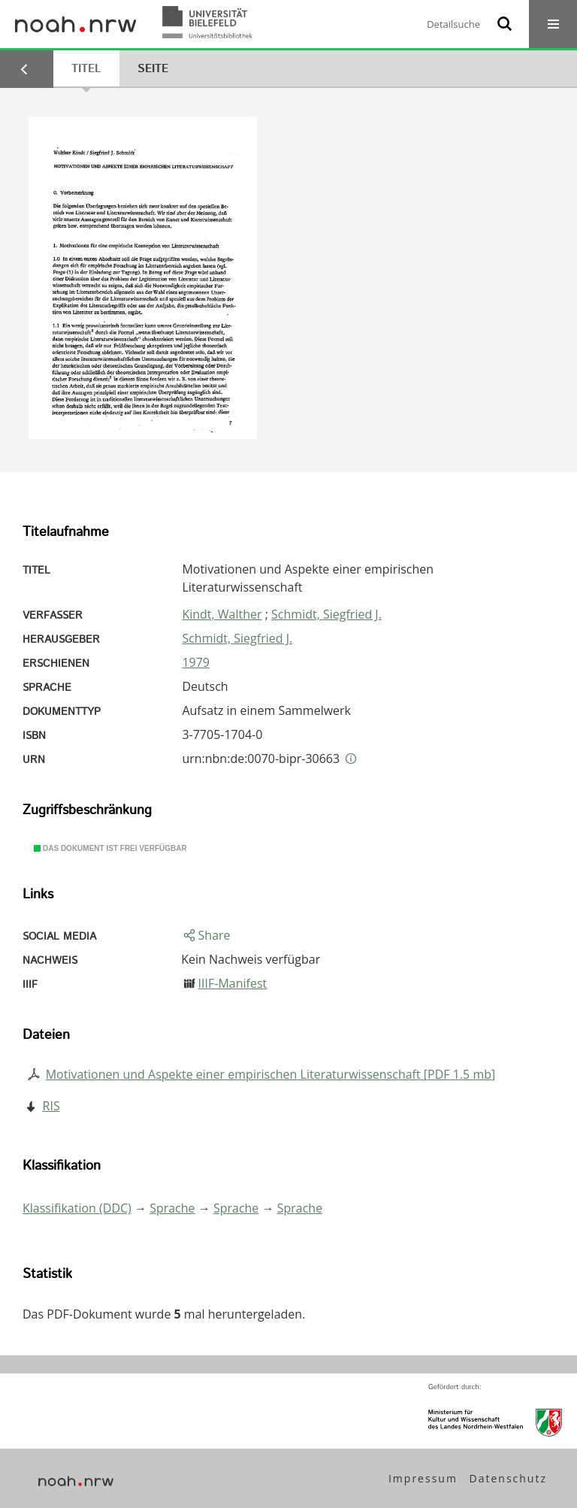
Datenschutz (508, 1478)
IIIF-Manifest (232, 983)
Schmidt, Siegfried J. (326, 614)
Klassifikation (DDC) (77, 1208)
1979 (196, 662)
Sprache (172, 1208)
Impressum (423, 1478)
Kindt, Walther (221, 614)
